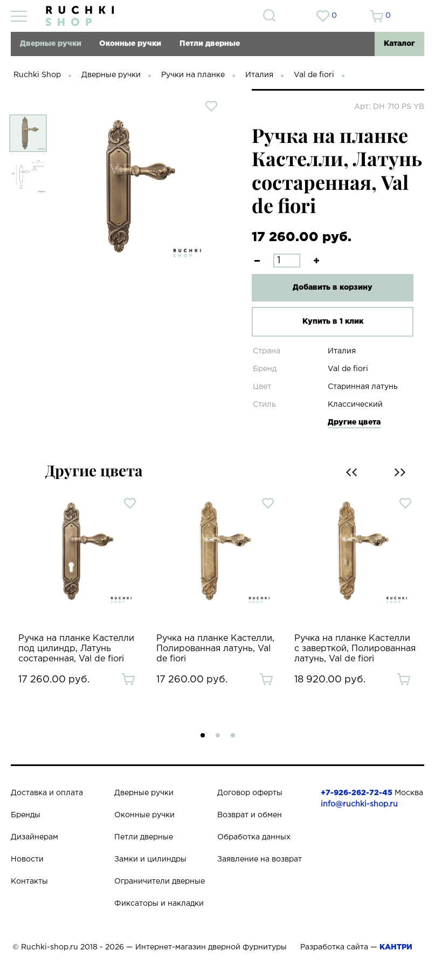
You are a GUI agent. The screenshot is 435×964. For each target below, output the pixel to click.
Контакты (29, 881)
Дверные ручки (50, 43)
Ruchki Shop (37, 75)
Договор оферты (249, 793)
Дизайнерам (34, 837)
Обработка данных (254, 837)
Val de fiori (314, 75)
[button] (202, 735)
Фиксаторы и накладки (159, 903)
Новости (27, 859)
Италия (259, 75)
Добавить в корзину (332, 287)
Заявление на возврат (259, 859)
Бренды (25, 815)
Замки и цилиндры (150, 859)
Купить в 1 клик (332, 321)
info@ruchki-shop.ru (359, 804)
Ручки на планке (193, 75)
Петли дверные (209, 43)
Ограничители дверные (159, 881)
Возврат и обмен (249, 815)
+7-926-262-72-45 (356, 793)
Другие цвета (354, 422)
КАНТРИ (395, 947)
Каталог (399, 43)
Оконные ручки (130, 43)
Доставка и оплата (47, 793)
